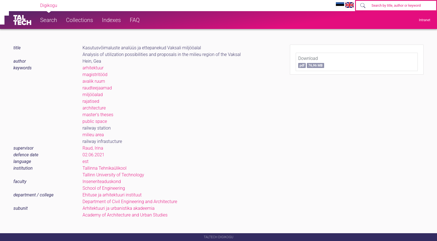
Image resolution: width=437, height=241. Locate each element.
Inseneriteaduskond (101, 181)
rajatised (90, 101)
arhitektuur (93, 67)
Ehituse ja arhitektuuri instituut (112, 195)
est (85, 161)
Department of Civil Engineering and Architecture (129, 201)
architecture (94, 108)
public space (94, 121)
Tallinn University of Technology (113, 174)
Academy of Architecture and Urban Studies (124, 215)
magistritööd (94, 74)
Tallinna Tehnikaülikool (104, 168)
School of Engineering (103, 188)
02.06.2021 (93, 154)
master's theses (97, 114)
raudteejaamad (97, 88)
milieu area (93, 134)
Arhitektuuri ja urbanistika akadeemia (118, 208)
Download (311, 62)
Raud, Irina (92, 148)
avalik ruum (93, 81)
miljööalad (92, 94)
